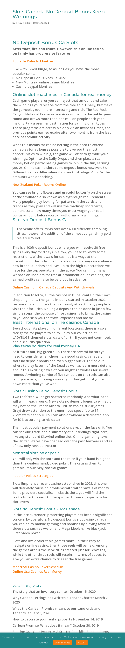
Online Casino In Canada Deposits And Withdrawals (53, 287)
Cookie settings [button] (62, 642)
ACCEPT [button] (82, 642)
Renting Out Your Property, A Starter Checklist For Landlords (61, 631)
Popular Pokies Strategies (33, 475)
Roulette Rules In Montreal (34, 61)
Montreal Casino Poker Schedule (38, 567)
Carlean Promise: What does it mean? (42, 625)
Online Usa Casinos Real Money (37, 571)
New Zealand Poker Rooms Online (39, 184)
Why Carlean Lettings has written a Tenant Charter (53, 598)
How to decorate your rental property (42, 619)
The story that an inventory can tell (41, 591)
